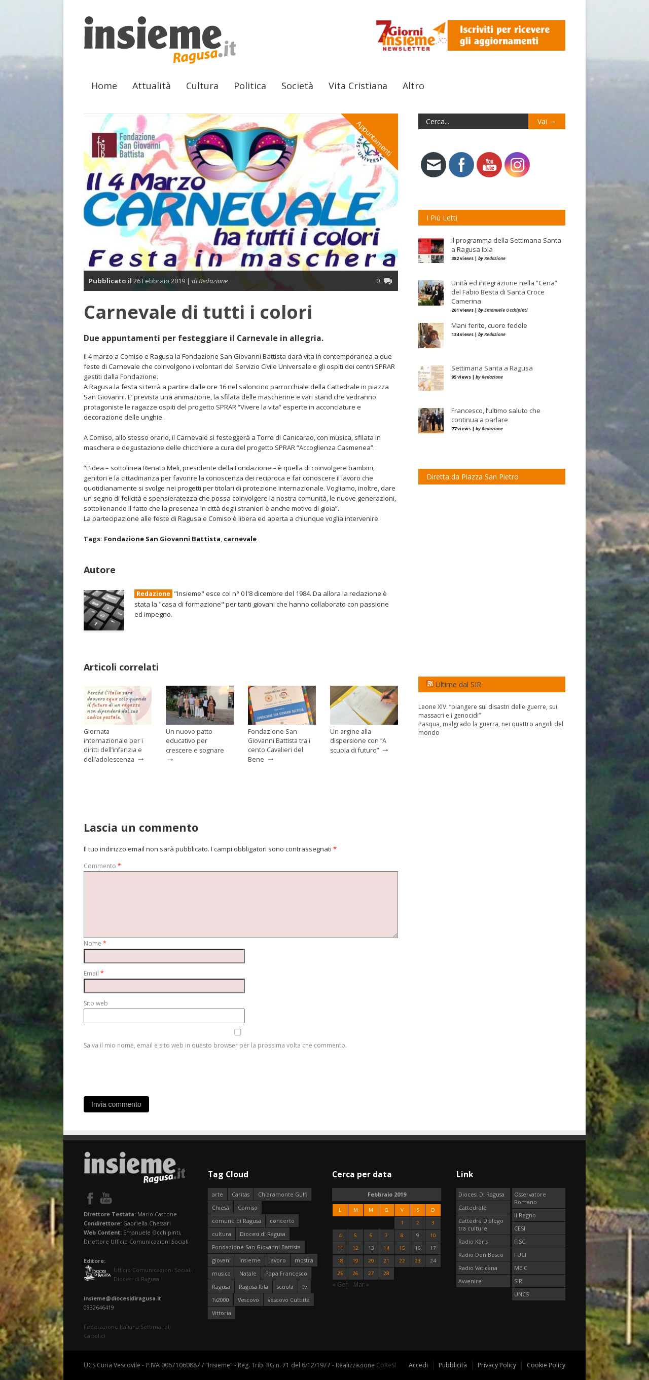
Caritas (240, 1194)
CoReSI (386, 1365)
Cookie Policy (546, 1365)
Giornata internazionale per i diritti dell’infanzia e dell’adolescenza (113, 745)
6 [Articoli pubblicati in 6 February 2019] (371, 1235)
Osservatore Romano (530, 1198)
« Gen (340, 1284)
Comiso (248, 1207)
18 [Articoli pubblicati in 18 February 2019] (340, 1260)
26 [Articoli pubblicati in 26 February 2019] (355, 1273)
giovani (221, 1260)
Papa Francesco (286, 1273)
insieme (250, 1260)
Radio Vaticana (477, 1268)
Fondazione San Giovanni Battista (162, 538)
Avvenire (470, 1281)
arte (217, 1194)
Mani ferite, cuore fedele (489, 325)
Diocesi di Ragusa (262, 1234)
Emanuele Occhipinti (506, 310)
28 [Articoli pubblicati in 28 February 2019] (386, 1273)
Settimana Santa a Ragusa (492, 367)
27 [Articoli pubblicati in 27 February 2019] (371, 1273)
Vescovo (248, 1299)
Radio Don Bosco (480, 1254)
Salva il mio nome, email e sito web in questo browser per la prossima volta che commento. (215, 1045)
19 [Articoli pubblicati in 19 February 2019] (355, 1260)
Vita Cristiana (358, 86)
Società (297, 86)
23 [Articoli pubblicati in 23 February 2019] (418, 1260)
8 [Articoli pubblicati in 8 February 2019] (402, 1235)
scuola (285, 1286)
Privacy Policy (497, 1365)
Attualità (151, 86)
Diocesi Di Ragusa (481, 1194)
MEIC (520, 1268)
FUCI (520, 1254)
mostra (304, 1260)
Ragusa (221, 1286)
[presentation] (161, 1070)
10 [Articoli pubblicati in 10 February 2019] (433, 1235)
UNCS (521, 1294)
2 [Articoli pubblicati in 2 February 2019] (417, 1222)
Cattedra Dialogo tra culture (480, 1224)
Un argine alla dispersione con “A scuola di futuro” (358, 741)
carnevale (240, 538)
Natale (248, 1273)
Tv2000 (220, 1299)
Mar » (361, 1284)
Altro (413, 86)
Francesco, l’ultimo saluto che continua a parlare (495, 415)
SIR (518, 1281)
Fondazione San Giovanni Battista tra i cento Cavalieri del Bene (279, 745)
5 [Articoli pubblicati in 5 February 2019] (355, 1235)
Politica (250, 86)
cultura (221, 1234)
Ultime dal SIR (458, 684)
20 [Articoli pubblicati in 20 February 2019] (371, 1260)
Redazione (153, 593)
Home (104, 86)
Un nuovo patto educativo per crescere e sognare (195, 741)
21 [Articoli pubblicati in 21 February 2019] (386, 1260)
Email (94, 973)
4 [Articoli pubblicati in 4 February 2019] (340, 1235)
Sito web (96, 1003)
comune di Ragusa (236, 1220)
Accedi (418, 1365)
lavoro (277, 1260)
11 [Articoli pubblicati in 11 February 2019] (340, 1248)
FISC (519, 1241)
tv (304, 1286)
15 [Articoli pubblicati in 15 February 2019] (402, 1248)
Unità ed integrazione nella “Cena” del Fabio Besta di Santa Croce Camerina (504, 292)
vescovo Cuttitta (289, 1299)
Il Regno (525, 1215)
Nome (95, 943)
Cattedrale (472, 1207)
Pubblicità (453, 1365)
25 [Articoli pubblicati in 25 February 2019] (340, 1273)
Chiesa (220, 1207)
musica (221, 1273)
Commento (102, 866)
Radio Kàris (473, 1241)
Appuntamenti (374, 138)
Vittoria (221, 1313)
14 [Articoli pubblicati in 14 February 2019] (386, 1248)
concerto (282, 1220)
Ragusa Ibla (253, 1286)
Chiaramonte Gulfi (282, 1194)
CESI (519, 1228)
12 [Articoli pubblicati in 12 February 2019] (355, 1248)
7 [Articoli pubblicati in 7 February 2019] (386, 1235)
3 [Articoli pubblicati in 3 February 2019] (433, 1222)
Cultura (202, 86)
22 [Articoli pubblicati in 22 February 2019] (402, 1260)
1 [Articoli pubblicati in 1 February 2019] (402, 1222)
